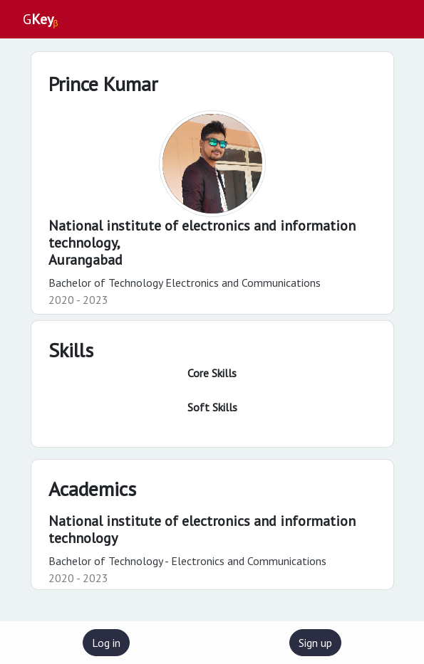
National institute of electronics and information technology (202, 529)
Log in (106, 643)
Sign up (315, 643)
